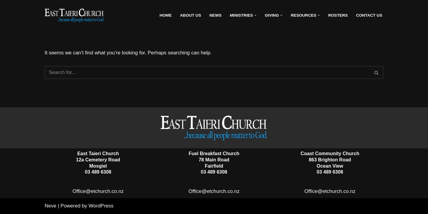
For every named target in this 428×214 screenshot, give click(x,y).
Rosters (338, 15)
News (216, 15)
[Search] (207, 72)
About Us (190, 15)
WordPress (101, 206)
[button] (255, 15)
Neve (50, 206)
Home (166, 15)
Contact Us (369, 15)
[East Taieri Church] (74, 15)
